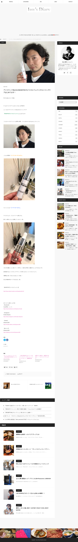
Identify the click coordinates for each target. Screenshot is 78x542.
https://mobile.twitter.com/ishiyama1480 (12, 324)
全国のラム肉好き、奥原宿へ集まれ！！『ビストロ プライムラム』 (42, 357)
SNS (41, 1)
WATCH (68, 141)
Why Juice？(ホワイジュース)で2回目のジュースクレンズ (32, 464)
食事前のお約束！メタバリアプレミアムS (27, 434)
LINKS (55, 1)
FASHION (68, 121)
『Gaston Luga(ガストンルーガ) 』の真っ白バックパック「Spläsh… (22, 405)
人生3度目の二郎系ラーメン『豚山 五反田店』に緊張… (70, 245)
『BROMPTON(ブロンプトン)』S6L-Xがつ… (70, 191)
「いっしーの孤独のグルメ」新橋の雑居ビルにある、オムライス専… (71, 229)
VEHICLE (68, 138)
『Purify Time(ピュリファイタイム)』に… (71, 163)
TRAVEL (68, 135)
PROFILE (11, 1)
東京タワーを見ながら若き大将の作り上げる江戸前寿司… (71, 172)
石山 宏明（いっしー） (67, 62)
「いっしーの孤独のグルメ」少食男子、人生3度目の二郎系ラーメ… (71, 248)
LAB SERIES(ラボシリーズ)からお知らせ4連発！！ (30, 493)
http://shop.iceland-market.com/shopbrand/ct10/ (14, 291)
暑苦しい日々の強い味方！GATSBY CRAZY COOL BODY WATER (32, 509)
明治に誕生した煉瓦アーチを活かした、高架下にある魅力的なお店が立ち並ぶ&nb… (71, 220)
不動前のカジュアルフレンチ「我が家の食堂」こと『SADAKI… (71, 239)
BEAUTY (3, 42)
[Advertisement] (39, 23)
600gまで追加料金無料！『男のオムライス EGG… (71, 225)
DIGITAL (68, 118)
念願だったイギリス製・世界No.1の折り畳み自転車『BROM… (71, 195)
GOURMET (68, 125)
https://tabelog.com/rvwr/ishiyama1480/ (12, 332)
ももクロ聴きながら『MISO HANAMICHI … (70, 206)
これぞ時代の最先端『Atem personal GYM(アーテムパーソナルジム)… (22, 419)
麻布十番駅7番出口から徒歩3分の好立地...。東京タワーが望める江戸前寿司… (71, 177)
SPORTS (68, 131)
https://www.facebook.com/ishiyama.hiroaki (13, 308)
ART (68, 111)
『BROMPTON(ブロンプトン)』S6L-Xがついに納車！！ (18, 412)
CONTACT (71, 1)
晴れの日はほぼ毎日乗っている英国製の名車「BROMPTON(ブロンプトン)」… (71, 186)
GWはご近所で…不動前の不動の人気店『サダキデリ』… (71, 235)
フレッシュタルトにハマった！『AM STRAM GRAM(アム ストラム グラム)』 (10, 357)
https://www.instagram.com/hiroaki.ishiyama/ (13, 316)
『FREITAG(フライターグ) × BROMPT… (71, 182)
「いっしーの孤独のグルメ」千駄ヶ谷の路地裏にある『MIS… (71, 210)
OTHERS (68, 128)
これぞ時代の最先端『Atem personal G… (70, 153)
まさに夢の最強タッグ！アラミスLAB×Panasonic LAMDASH (33, 478)
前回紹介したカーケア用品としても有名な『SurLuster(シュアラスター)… (71, 167)
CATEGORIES (26, 1)
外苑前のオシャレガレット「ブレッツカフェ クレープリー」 (33, 449)
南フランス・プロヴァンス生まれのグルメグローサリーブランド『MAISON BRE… (25, 416)
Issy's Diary (38, 539)
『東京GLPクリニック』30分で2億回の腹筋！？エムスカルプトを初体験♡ (23, 409)
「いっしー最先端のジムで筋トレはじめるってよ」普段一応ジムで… (71, 157)
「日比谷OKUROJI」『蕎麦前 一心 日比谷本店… (71, 216)
